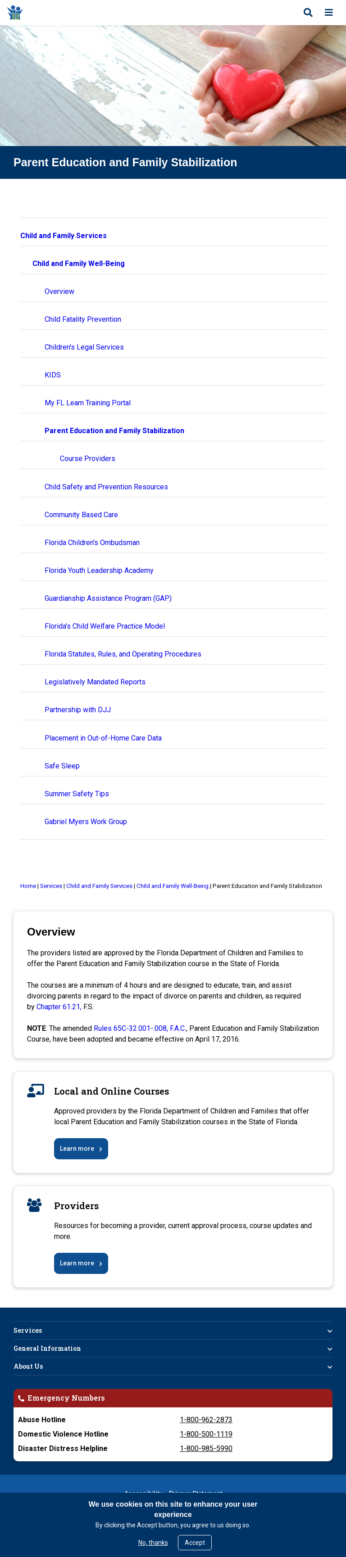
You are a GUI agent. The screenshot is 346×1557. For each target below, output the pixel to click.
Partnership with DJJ (78, 709)
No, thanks (153, 1542)
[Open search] (308, 12)
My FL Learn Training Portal (88, 403)
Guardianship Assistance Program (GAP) (108, 598)
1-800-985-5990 (206, 1448)
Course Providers (87, 458)
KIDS (53, 375)
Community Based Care (81, 514)
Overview (59, 291)
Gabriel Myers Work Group (86, 821)
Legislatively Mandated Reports (95, 682)
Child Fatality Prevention (83, 319)
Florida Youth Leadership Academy (99, 570)
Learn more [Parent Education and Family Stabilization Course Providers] (77, 1263)
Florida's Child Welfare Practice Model (105, 626)
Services (28, 1330)
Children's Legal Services (84, 347)
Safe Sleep (62, 766)
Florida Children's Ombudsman (92, 542)
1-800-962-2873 (206, 1419)
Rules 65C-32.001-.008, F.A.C (139, 1028)
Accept (195, 1542)
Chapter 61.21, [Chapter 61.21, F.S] (59, 1007)
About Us (28, 1366)
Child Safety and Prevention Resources (106, 487)
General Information (47, 1348)
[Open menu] (329, 12)
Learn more (77, 1148)
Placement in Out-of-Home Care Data (103, 738)
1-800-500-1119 (206, 1434)
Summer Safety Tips (77, 794)
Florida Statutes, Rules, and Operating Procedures (123, 654)
